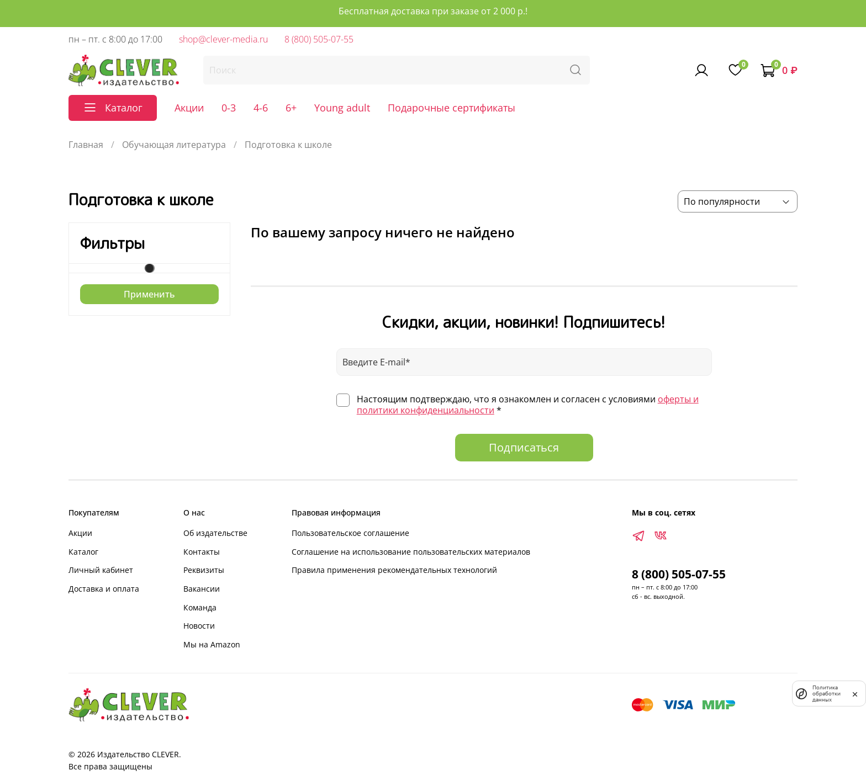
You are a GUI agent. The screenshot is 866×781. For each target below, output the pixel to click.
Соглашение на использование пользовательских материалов (411, 551)
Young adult (342, 107)
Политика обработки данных (826, 693)
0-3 (228, 107)
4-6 (261, 107)
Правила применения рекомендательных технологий (394, 570)
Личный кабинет (100, 570)
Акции (189, 107)
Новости (199, 625)
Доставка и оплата (103, 588)
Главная (85, 145)
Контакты (201, 551)
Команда (199, 607)
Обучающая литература (174, 145)
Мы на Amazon (211, 644)
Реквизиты (203, 570)
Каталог (83, 551)
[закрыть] (855, 693)
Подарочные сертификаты (451, 107)
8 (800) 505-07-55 (318, 39)
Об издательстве (215, 533)
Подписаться (524, 447)
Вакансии (201, 588)
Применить (149, 294)
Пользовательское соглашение (350, 533)
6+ (291, 107)
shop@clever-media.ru (223, 39)
